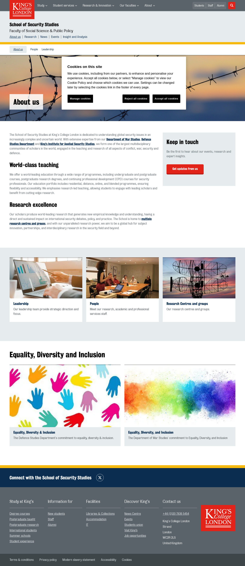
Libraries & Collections (100, 513)
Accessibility (108, 559)
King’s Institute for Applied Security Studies (67, 144)
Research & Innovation (97, 5)
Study (40, 5)
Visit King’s (130, 530)
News (43, 36)
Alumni (220, 5)
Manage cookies (80, 98)
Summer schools (20, 535)
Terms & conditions (22, 559)
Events (55, 36)
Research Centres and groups (187, 303)
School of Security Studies (34, 24)
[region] (124, 83)
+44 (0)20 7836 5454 (176, 513)
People (34, 49)
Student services (63, 5)
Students (199, 5)
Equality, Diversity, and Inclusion (150, 432)
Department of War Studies (123, 139)
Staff (210, 5)
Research (30, 36)
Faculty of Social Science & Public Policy (41, 31)
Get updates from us (185, 169)
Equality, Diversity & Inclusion (34, 432)
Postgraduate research (24, 524)
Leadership (48, 49)
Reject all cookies (136, 98)
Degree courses (20, 513)
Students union (133, 524)
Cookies (127, 559)
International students (23, 530)
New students (56, 513)
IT (87, 524)
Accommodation (96, 519)
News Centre (132, 513)
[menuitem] (42, 5)
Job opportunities (135, 535)
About (148, 5)
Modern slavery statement (78, 559)
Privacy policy (48, 559)
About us (15, 36)
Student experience (22, 541)
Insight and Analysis (75, 36)
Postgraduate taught (22, 519)
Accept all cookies (166, 98)
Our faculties (128, 5)
